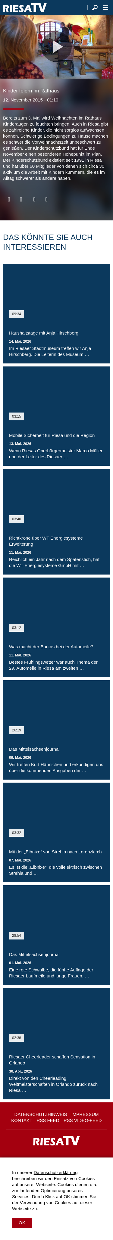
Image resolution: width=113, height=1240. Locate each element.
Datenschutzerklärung (56, 1172)
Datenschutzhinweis (40, 1114)
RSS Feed (48, 1120)
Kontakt (21, 1120)
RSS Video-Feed (83, 1120)
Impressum (85, 1114)
